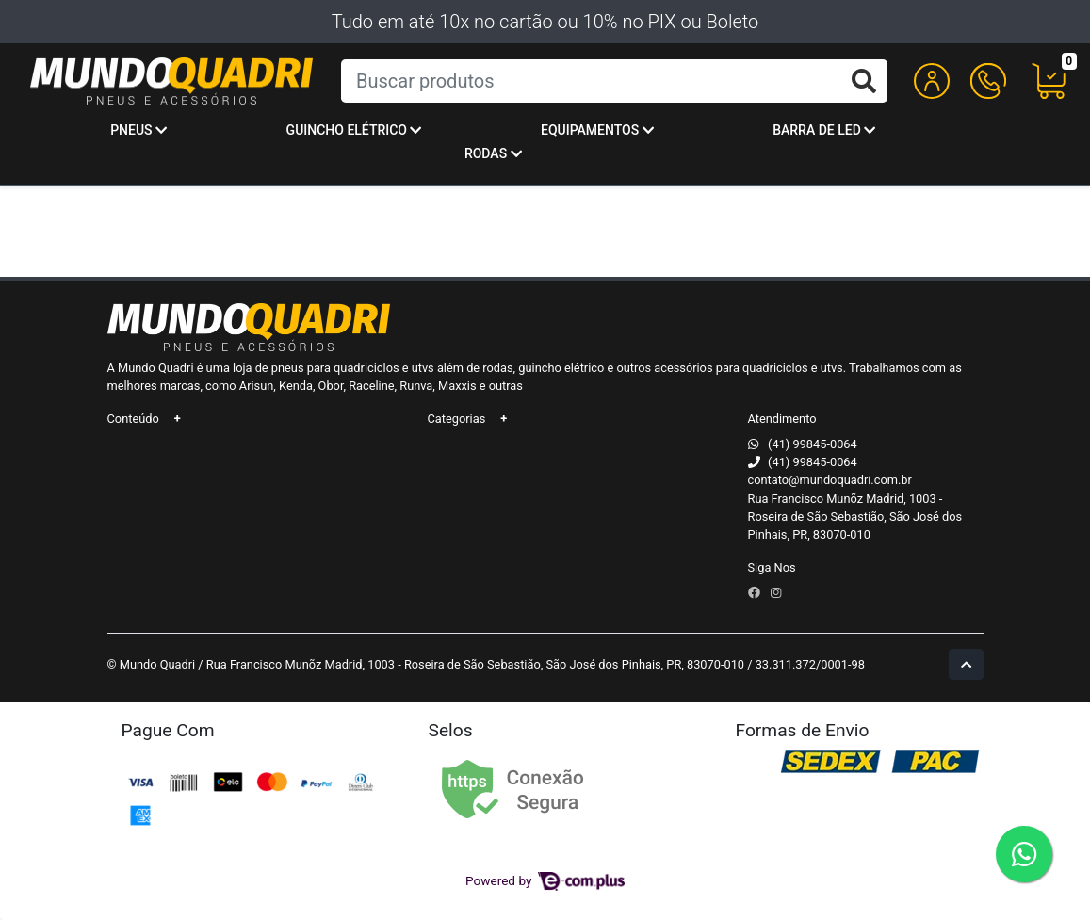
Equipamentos (597, 129)
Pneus (138, 129)
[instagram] (776, 593)
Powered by (545, 880)
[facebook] (755, 593)
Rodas (493, 153)
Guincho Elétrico (354, 129)
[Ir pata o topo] (966, 664)
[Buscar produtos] (614, 81)
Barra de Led (824, 129)
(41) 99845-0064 (812, 444)
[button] (931, 81)
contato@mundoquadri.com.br (830, 480)
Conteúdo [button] (133, 419)
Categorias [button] (457, 419)
